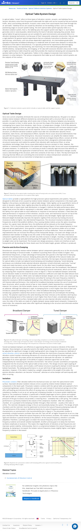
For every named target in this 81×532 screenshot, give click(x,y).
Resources (12, 8)
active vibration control (11, 353)
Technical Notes (22, 8)
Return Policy (27, 525)
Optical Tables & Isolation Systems (40, 8)
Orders (49, 3)
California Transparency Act (62, 518)
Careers (39, 525)
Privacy (49, 518)
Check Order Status (9, 528)
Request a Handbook (31, 499)
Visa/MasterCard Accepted (28, 528)
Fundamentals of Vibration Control (19, 478)
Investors (16, 525)
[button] (75, 526)
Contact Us (6, 525)
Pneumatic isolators (10, 382)
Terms (43, 518)
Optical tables (8, 199)
